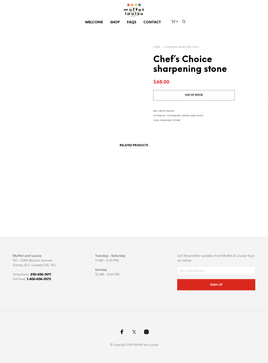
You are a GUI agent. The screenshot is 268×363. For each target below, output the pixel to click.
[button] (174, 21)
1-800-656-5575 (39, 279)
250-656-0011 (40, 274)
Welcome (94, 22)
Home (156, 47)
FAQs (131, 22)
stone (176, 120)
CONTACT (152, 22)
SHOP (115, 22)
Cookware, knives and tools (181, 47)
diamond (165, 120)
